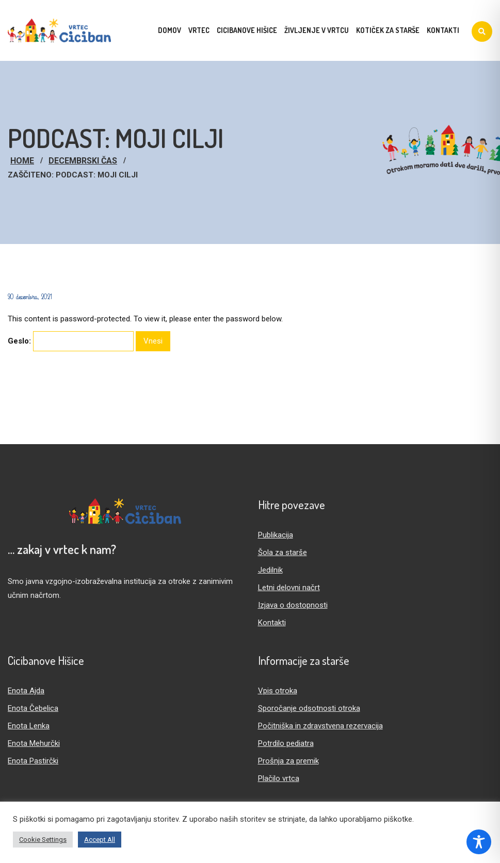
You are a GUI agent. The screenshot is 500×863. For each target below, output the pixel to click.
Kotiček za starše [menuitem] (388, 30)
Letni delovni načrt (289, 587)
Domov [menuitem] (169, 30)
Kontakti (272, 622)
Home (22, 161)
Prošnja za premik (288, 761)
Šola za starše (282, 552)
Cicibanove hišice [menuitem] (247, 30)
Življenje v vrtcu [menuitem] (316, 30)
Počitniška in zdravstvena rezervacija (320, 725)
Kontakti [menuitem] (443, 30)
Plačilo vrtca (278, 778)
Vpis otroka (277, 690)
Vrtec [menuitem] (198, 30)
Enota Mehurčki (34, 743)
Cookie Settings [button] (43, 839)
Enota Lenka (29, 725)
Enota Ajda (26, 690)
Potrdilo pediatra (286, 743)
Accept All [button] (99, 839)
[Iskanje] (482, 31)
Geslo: (71, 341)
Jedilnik (270, 570)
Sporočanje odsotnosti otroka (309, 708)
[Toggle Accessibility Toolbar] (478, 841)
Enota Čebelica (33, 708)
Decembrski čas (83, 161)
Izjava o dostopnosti (293, 605)
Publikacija (275, 535)
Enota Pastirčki (33, 761)
